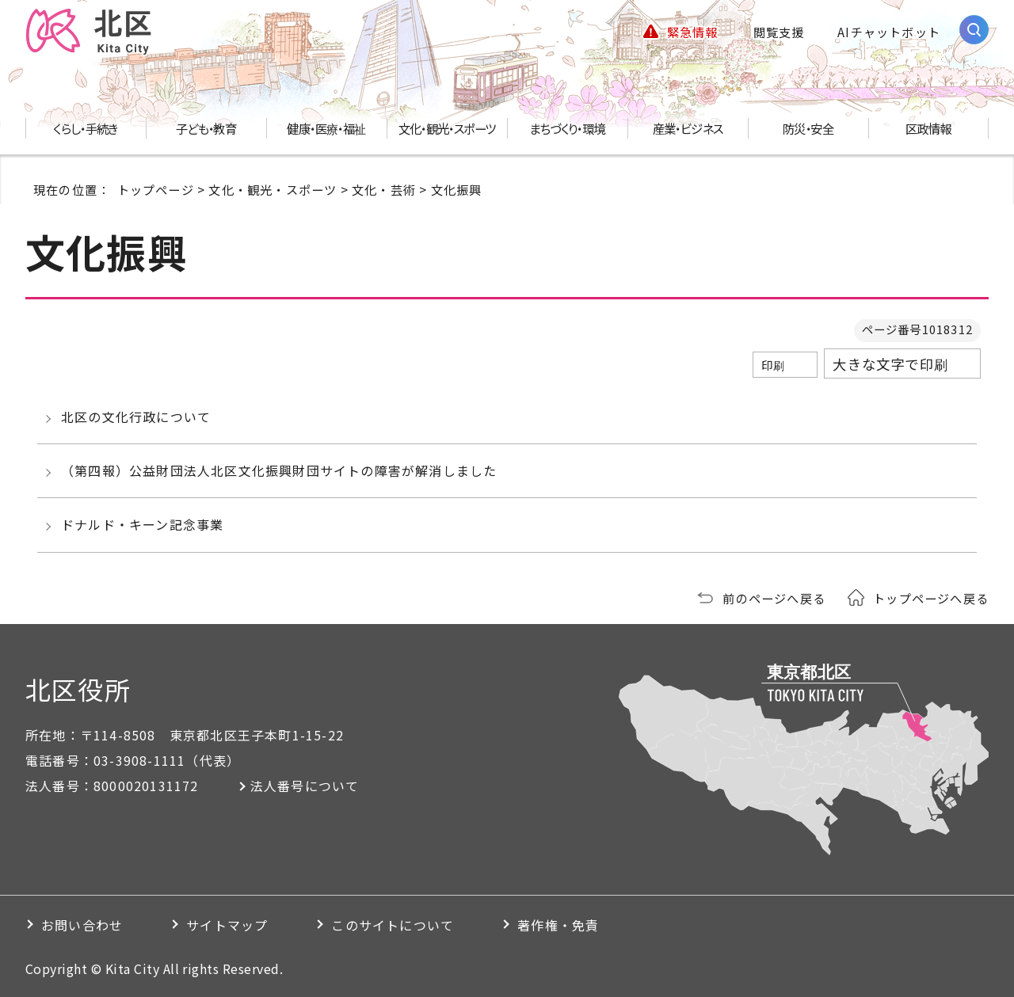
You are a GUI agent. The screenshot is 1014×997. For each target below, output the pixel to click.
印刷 (773, 364)
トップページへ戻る (931, 598)
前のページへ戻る (773, 598)
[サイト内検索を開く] (974, 29)
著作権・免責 (558, 924)
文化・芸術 (384, 189)
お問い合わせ (82, 924)
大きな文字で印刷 (890, 364)
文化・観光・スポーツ (272, 189)
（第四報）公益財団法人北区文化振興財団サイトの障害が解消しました (279, 470)
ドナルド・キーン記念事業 (142, 524)
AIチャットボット (888, 31)
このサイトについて (392, 924)
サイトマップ (227, 924)
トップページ (155, 189)
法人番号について (305, 785)
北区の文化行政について (136, 416)
